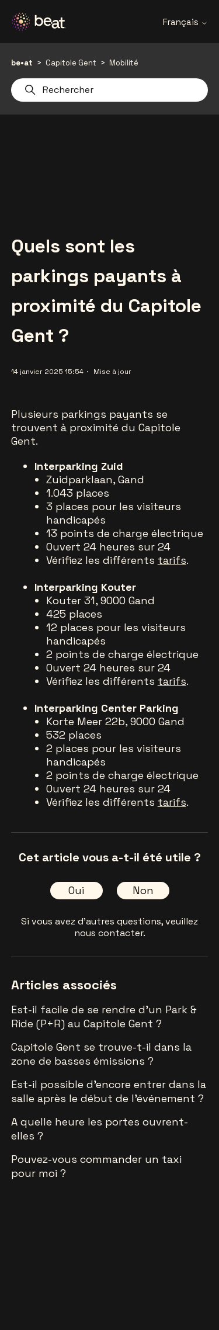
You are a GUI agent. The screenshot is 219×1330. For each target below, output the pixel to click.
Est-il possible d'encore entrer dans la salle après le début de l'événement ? (108, 1091)
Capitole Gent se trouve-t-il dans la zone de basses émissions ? (101, 1054)
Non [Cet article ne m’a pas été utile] (143, 890)
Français (185, 22)
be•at (22, 63)
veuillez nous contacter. (136, 927)
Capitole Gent (71, 63)
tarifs (172, 560)
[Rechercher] (109, 90)
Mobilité (123, 63)
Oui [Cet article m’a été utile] (76, 890)
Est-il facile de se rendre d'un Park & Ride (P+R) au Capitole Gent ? (104, 1016)
